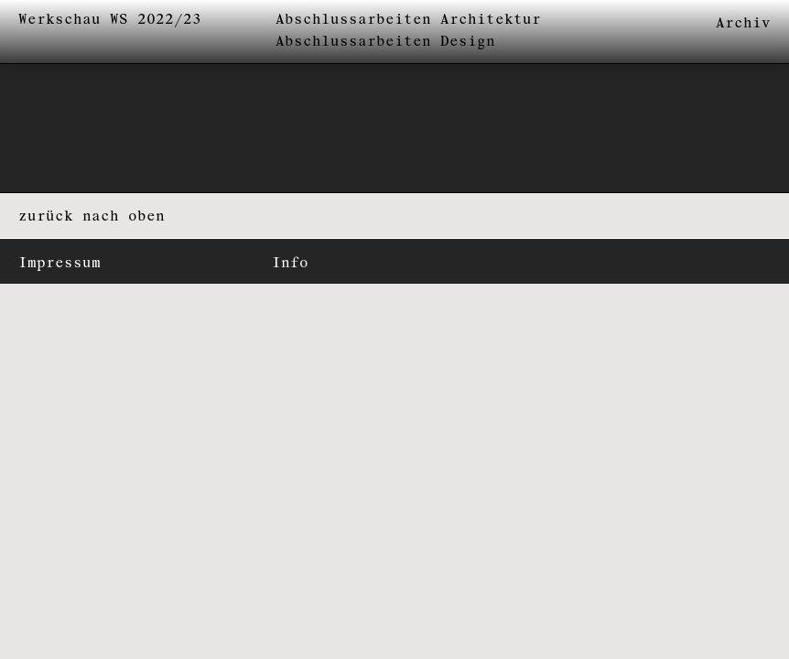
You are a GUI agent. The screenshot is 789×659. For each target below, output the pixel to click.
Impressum (59, 263)
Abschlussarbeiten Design (385, 41)
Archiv (743, 23)
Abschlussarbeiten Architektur (408, 19)
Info (290, 263)
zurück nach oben (91, 216)
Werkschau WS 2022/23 (109, 19)
